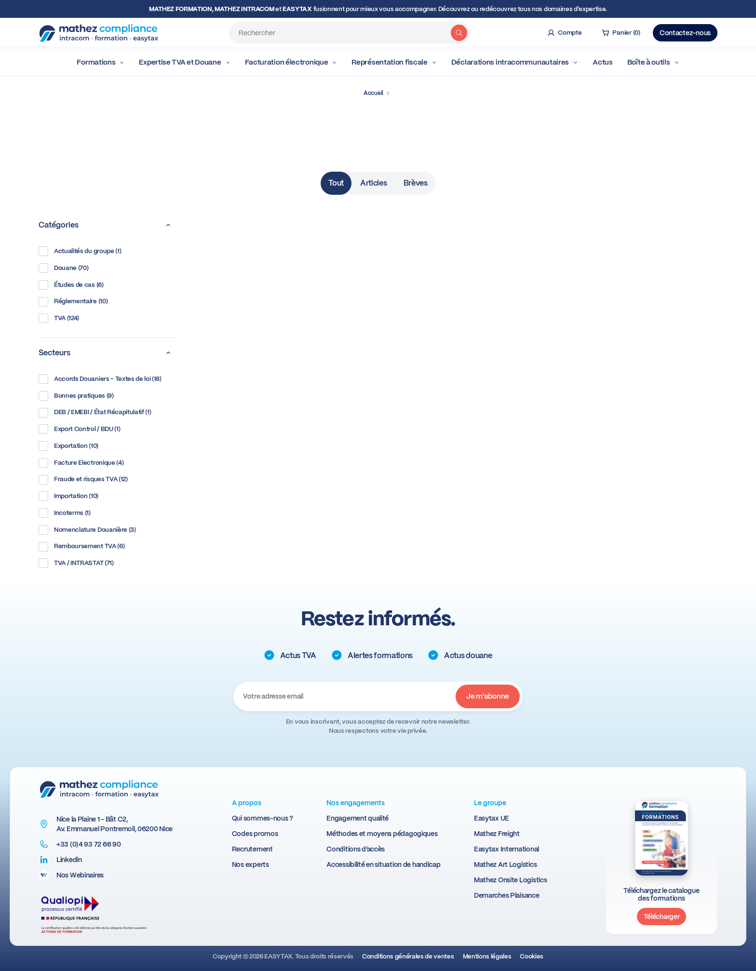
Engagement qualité (357, 818)
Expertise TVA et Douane (184, 62)
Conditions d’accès (355, 849)
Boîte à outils (653, 62)
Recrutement (252, 849)
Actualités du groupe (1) (80, 251)
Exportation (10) (68, 446)
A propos (246, 802)
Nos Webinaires (80, 875)
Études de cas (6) (71, 285)
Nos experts (250, 864)
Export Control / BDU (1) (79, 429)
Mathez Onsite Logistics (510, 880)
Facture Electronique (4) (81, 463)
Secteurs (107, 353)
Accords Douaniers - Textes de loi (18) (100, 379)
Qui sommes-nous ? (262, 818)
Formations (100, 62)
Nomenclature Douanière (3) (87, 530)
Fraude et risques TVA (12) (83, 480)
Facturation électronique (291, 62)
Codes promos (255, 833)
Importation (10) (68, 496)
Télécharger (662, 916)
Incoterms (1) (65, 513)
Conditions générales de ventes (408, 956)
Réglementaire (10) (73, 302)
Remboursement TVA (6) (81, 547)
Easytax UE (491, 818)
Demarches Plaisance (507, 895)
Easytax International (506, 849)
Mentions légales (487, 956)
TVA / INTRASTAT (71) (76, 563)
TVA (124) (59, 318)
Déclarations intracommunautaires (514, 62)
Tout (336, 183)
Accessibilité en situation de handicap (383, 864)
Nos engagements (355, 802)
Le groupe (490, 802)
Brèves (416, 183)
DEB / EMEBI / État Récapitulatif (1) (95, 413)
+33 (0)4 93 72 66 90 (88, 844)
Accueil (373, 93)
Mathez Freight (497, 833)
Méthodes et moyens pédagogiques (381, 833)
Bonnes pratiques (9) (76, 396)
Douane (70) (63, 268)
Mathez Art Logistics (505, 864)
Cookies (531, 956)
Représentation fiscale (393, 62)
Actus (603, 62)
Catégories (107, 225)
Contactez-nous (685, 32)
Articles (373, 183)
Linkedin (69, 859)
